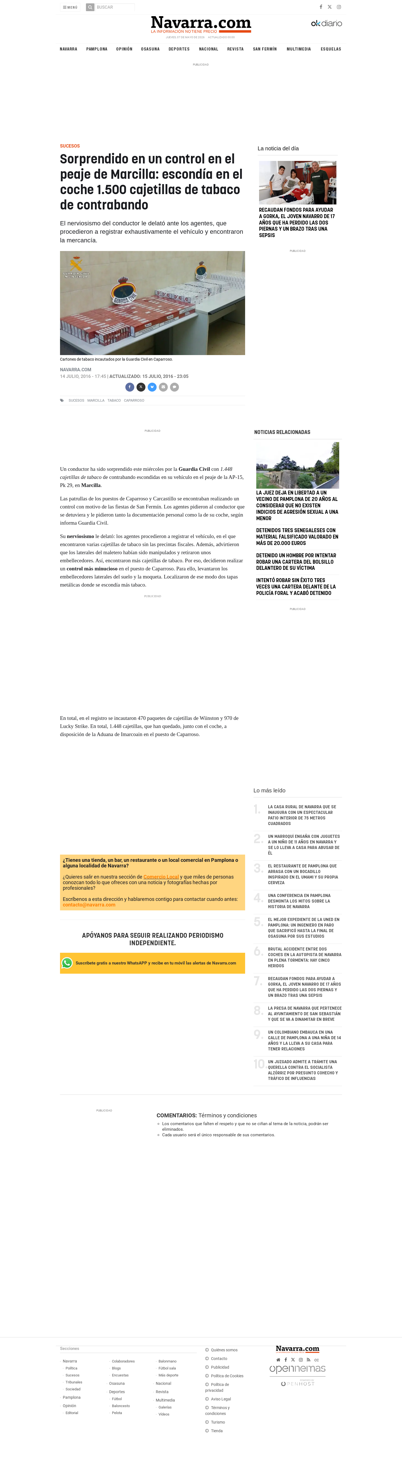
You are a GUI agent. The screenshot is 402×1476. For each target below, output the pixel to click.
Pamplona (96, 48)
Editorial (72, 1413)
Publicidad (220, 1367)
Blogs (116, 1368)
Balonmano (167, 1361)
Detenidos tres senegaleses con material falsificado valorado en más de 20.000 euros (297, 537)
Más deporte (168, 1375)
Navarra (68, 48)
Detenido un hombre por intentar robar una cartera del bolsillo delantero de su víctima (296, 562)
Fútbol (117, 1399)
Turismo (218, 1422)
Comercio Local (161, 877)
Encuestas (120, 1375)
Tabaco (114, 400)
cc (316, 1359)
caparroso (134, 400)
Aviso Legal (221, 1399)
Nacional (209, 48)
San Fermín (265, 48)
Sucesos (73, 1375)
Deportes (179, 48)
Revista (235, 48)
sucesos (76, 400)
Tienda (217, 1431)
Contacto (219, 1358)
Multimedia (299, 48)
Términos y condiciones (227, 1115)
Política (71, 1368)
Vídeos (164, 1414)
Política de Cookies (227, 1376)
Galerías (165, 1407)
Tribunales (74, 1382)
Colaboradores (123, 1361)
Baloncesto (121, 1406)
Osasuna (150, 48)
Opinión (124, 48)
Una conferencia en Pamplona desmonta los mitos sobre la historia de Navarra (299, 901)
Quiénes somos (224, 1350)
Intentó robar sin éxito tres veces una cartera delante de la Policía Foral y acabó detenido (296, 587)
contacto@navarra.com (89, 905)
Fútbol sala (167, 1368)
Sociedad (73, 1389)
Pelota (117, 1413)
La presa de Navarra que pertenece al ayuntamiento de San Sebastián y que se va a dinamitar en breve (305, 1014)
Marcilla (95, 400)
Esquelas (331, 48)
